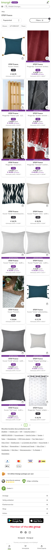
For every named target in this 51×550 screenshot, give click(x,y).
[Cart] (22, 58)
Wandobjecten (11, 439)
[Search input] (26, 6)
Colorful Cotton (31, 435)
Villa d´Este (5, 443)
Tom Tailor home (37, 439)
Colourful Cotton (29, 432)
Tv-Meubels (36, 450)
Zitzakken (4, 432)
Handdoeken (5, 450)
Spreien (40, 435)
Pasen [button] (23, 26)
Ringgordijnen (14, 446)
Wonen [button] (4, 26)
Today (3, 439)
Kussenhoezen (19, 435)
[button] (11, 20)
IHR (21, 432)
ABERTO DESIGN (6, 435)
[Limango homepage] (6, 2)
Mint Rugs (4, 446)
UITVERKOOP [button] (14, 26)
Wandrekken (5, 454)
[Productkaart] (13, 54)
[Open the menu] (2, 6)
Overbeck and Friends (27, 446)
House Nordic (43, 443)
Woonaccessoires (25, 450)
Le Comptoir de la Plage (29, 443)
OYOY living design (24, 439)
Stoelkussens (15, 443)
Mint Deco (14, 450)
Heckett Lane (13, 432)
